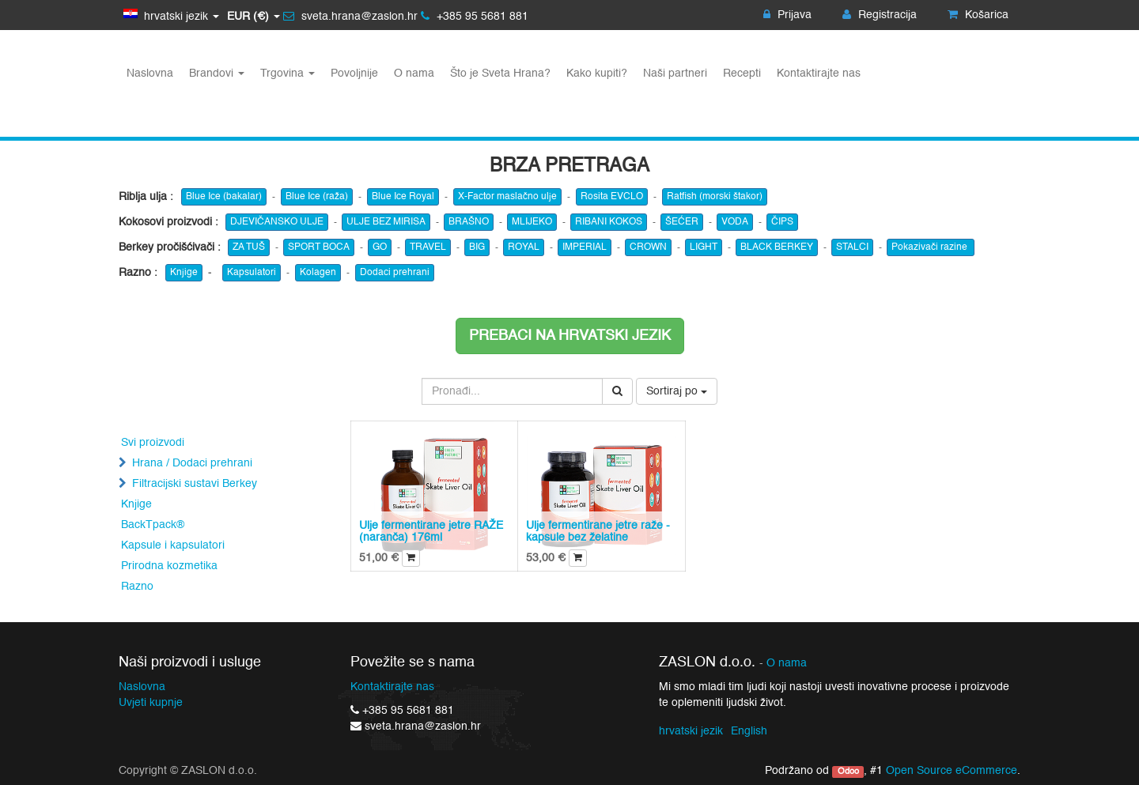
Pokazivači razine (930, 247)
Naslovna (142, 687)
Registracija (879, 15)
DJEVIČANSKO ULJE (277, 222)
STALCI (852, 247)
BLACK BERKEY (776, 247)
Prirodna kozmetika (169, 566)
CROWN (648, 247)
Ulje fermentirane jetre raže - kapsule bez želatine (598, 531)
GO (380, 247)
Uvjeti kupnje (151, 702)
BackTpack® (152, 524)
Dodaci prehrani (394, 272)
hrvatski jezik (691, 731)
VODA (734, 222)
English (749, 731)
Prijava (787, 15)
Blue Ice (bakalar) (224, 197)
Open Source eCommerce (951, 770)
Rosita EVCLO (612, 197)
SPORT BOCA (319, 247)
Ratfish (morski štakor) (714, 197)
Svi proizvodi (152, 442)
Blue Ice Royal (403, 197)
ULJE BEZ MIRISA (386, 222)
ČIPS (782, 222)
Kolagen (318, 272)
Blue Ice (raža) (317, 197)
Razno (137, 586)
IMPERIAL (584, 247)
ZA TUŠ (249, 247)
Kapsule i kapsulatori (173, 545)
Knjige (184, 272)
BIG (477, 247)
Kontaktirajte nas (392, 687)
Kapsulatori (251, 272)
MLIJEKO (532, 222)
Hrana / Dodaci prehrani (192, 463)
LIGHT (703, 247)
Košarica (978, 15)
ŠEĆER (681, 222)
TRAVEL (428, 247)
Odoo (848, 772)
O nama (786, 664)
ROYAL (523, 247)
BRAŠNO (468, 222)
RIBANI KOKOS (608, 222)
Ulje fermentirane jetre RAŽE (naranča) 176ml (431, 531)
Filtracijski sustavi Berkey (194, 483)
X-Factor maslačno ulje (507, 197)
